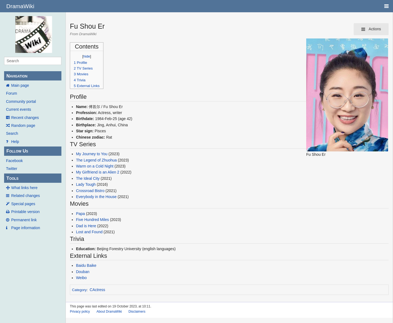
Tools (12, 178)
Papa (80, 213)
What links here (24, 188)
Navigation (16, 76)
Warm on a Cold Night (94, 166)
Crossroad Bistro (90, 191)
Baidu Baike (86, 265)
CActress (97, 290)
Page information (25, 228)
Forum (11, 93)
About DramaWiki (109, 311)
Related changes (25, 195)
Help (15, 141)
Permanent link (24, 220)
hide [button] (86, 56)
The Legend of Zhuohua (96, 160)
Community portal (21, 101)
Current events (18, 109)
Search (12, 133)
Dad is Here (86, 226)
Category (79, 290)
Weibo (81, 278)
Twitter (11, 168)
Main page (20, 85)
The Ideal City (87, 178)
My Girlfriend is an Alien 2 (97, 172)
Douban (82, 272)
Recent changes (25, 117)
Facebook (14, 160)
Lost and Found (89, 232)
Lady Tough (86, 184)
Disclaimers (137, 311)
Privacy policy (80, 311)
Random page (23, 125)
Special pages (23, 204)
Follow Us (17, 151)
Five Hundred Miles (92, 219)
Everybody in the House (96, 197)
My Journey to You (91, 154)
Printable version (25, 212)
